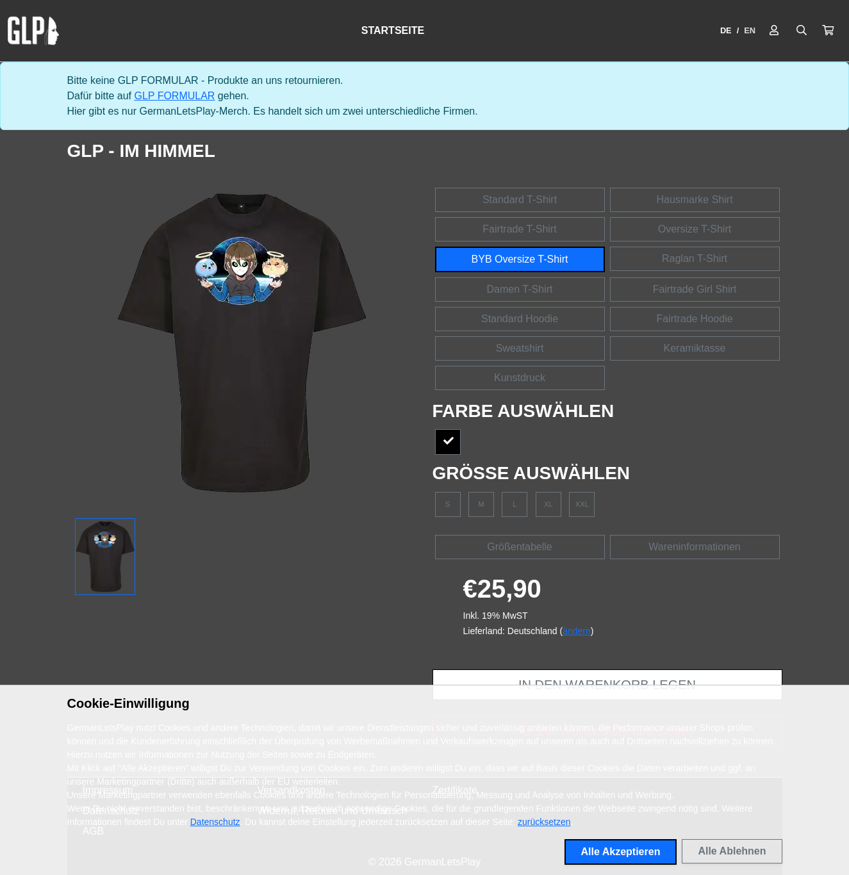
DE (726, 30)
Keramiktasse (695, 348)
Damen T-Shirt (520, 289)
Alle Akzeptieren (621, 851)
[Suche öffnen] (801, 30)
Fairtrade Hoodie (694, 318)
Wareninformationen (694, 546)
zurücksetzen (544, 822)
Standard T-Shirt (519, 199)
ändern (577, 631)
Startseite (392, 30)
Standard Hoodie (519, 318)
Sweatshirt (520, 348)
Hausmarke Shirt (694, 199)
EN (749, 30)
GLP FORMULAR (174, 95)
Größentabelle (519, 546)
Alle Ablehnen (732, 851)
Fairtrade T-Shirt (519, 229)
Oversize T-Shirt (694, 229)
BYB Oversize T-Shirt (520, 259)
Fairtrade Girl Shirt (695, 289)
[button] (827, 30)
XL (548, 504)
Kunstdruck (519, 377)
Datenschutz (215, 822)
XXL (582, 504)
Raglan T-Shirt (694, 258)
